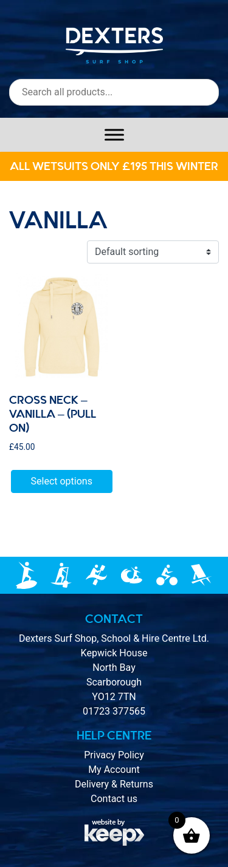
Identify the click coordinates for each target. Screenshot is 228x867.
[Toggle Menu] (114, 134)
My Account (114, 769)
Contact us (114, 798)
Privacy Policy (114, 755)
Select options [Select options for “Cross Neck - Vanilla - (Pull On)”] (61, 481)
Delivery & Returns (114, 784)
